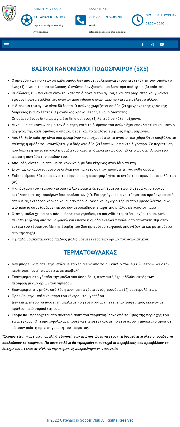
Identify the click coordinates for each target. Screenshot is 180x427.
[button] (6, 44)
